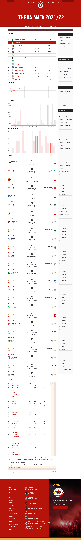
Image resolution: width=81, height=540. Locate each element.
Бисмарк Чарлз (15, 419)
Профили (10, 492)
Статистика (33, 2)
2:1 (32, 279)
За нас (10, 515)
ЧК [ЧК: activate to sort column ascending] (55, 383)
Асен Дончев (14, 416)
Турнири (10, 503)
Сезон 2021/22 (16, 471)
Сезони (14, 30)
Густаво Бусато (15, 385)
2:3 (32, 212)
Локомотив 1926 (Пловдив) (20, 58)
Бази (10, 497)
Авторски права (12, 518)
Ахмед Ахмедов (15, 432)
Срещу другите (12, 505)
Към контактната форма (60, 507)
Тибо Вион (14, 414)
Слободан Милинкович (35, 509)
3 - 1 (41, 523)
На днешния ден (12, 508)
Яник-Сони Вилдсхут (16, 454)
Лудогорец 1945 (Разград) (20, 39)
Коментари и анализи (13, 513)
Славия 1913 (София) (19, 55)
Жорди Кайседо (15, 403)
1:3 (32, 296)
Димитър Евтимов (16, 436)
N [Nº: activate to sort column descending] (8, 383)
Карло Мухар (14, 434)
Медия (53, 2)
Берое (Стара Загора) (19, 61)
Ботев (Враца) (18, 76)
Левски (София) (18, 52)
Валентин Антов (15, 439)
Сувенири (11, 529)
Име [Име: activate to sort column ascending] (12, 383)
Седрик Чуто (31, 494)
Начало (10, 30)
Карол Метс (14, 425)
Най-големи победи (12, 507)
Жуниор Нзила (15, 396)
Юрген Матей (15, 388)
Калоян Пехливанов (16, 410)
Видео (10, 523)
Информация (48, 2)
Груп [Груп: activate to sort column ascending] (40, 383)
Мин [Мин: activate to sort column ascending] (35, 383)
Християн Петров (15, 452)
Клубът (23, 2)
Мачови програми (12, 526)
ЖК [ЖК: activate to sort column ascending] (52, 383)
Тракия (37, 528)
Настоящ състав (12, 489)
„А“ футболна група (23, 471)
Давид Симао (32, 504)
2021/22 (18, 30)
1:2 (32, 322)
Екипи (10, 495)
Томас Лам (14, 450)
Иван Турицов (14, 423)
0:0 (32, 186)
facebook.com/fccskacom (60, 504)
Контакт (58, 2)
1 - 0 (33, 528)
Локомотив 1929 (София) (20, 73)
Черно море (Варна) (19, 48)
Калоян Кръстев (15, 412)
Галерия (10, 521)
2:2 (32, 237)
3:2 (32, 313)
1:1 (32, 220)
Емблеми (10, 494)
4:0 (32, 203)
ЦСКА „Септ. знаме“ (33, 523)
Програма (27, 2)
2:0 (32, 161)
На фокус (27, 484)
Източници (11, 516)
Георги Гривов (32, 513)
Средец (29, 528)
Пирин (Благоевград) (19, 70)
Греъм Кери (14, 401)
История (10, 512)
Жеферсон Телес (15, 390)
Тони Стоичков (32, 489)
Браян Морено (15, 448)
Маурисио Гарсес (15, 443)
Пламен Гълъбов (15, 445)
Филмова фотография (13, 524)
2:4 (32, 339)
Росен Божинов (15, 441)
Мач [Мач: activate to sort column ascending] (30, 383)
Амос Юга (14, 428)
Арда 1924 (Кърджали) (19, 67)
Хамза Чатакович (15, 408)
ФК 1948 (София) (18, 64)
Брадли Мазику (15, 421)
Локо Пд (45, 523)
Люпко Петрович (33, 518)
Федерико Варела (15, 394)
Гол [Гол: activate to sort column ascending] (44, 383)
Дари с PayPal (39, 539)
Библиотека (11, 528)
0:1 (32, 356)
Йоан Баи (14, 399)
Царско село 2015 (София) (20, 79)
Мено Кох (14, 392)
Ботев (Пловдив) (18, 45)
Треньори (11, 491)
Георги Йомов (14, 405)
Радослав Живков (15, 430)
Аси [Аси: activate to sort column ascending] (49, 383)
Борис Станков (32, 499)
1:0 (32, 169)
